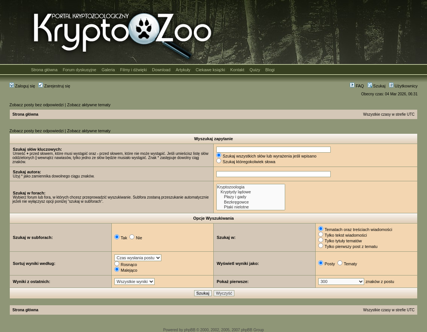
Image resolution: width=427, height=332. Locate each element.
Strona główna (44, 69)
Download (161, 69)
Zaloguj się (22, 86)
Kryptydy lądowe (250, 192)
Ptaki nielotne (250, 207)
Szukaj (377, 86)
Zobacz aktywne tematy (89, 105)
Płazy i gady (250, 196)
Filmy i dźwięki (133, 69)
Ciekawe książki (210, 69)
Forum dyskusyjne (79, 69)
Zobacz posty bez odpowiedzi (36, 105)
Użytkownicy (403, 86)
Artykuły (183, 69)
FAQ (357, 86)
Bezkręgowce (250, 202)
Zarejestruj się (54, 86)
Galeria (108, 69)
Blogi (269, 69)
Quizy (254, 69)
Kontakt (237, 69)
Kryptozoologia (250, 187)
